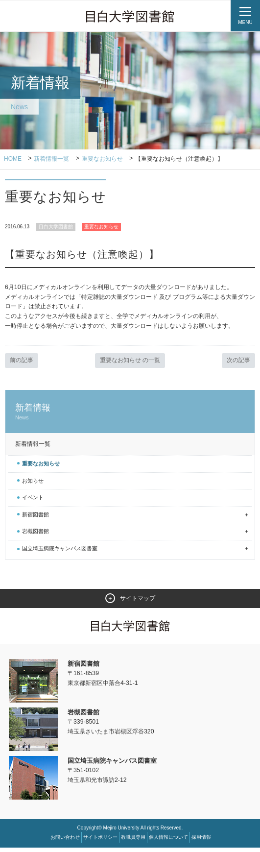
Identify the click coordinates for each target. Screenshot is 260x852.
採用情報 (201, 841)
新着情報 (130, 416)
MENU (245, 22)
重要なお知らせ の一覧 (130, 364)
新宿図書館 (35, 518)
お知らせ (33, 484)
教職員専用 (133, 841)
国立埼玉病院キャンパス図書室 (59, 553)
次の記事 (237, 364)
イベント (33, 502)
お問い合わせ (65, 841)
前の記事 (22, 364)
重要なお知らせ (102, 159)
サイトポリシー (100, 841)
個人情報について (168, 841)
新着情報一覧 (52, 159)
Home (13, 159)
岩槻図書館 (35, 535)
